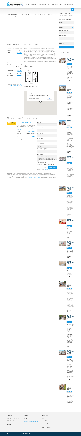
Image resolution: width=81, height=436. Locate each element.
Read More (9, 424)
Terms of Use (47, 169)
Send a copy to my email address (45, 164)
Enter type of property (64, 30)
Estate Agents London (57, 4)
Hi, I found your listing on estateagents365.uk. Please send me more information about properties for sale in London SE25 (47, 157)
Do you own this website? (34, 98)
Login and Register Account (48, 423)
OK (49, 98)
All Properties (45, 418)
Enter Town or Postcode (65, 19)
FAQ (42, 425)
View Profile (19, 139)
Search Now (66, 47)
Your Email (40, 127)
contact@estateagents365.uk (31, 421)
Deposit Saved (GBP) (42, 148)
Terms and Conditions (46, 427)
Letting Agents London (69, 4)
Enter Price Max (62, 41)
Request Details (18, 87)
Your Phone (40, 133)
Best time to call (41, 143)
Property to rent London (44, 4)
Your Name (40, 122)
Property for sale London (31, 4)
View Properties (27, 139)
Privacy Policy (45, 420)
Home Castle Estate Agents (24, 122)
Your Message (40, 154)
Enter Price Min (62, 35)
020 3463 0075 (25, 128)
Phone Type (40, 138)
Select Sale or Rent (63, 25)
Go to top (72, 433)
